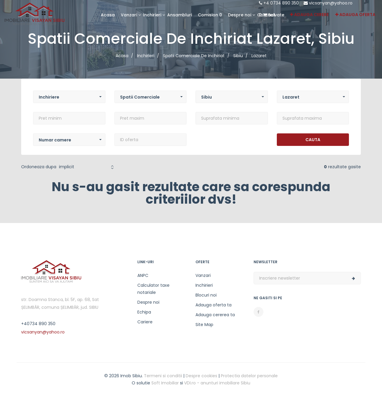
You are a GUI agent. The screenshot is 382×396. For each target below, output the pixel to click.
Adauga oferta (355, 15)
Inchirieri (204, 285)
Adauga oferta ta (213, 305)
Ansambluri (179, 15)
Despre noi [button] (239, 15)
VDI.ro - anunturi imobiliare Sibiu (217, 383)
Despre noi (148, 302)
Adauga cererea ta (215, 315)
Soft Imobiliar (165, 383)
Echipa (144, 312)
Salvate (271, 15)
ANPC (142, 275)
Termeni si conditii (163, 376)
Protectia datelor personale (249, 376)
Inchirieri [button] (152, 15)
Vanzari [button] (129, 15)
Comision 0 (210, 15)
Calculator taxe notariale (153, 288)
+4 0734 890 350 (279, 3)
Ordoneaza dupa (38, 167)
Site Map (204, 325)
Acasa (108, 15)
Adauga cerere (309, 15)
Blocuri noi (206, 295)
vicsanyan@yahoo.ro (328, 3)
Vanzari (203, 275)
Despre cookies (201, 376)
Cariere (145, 322)
